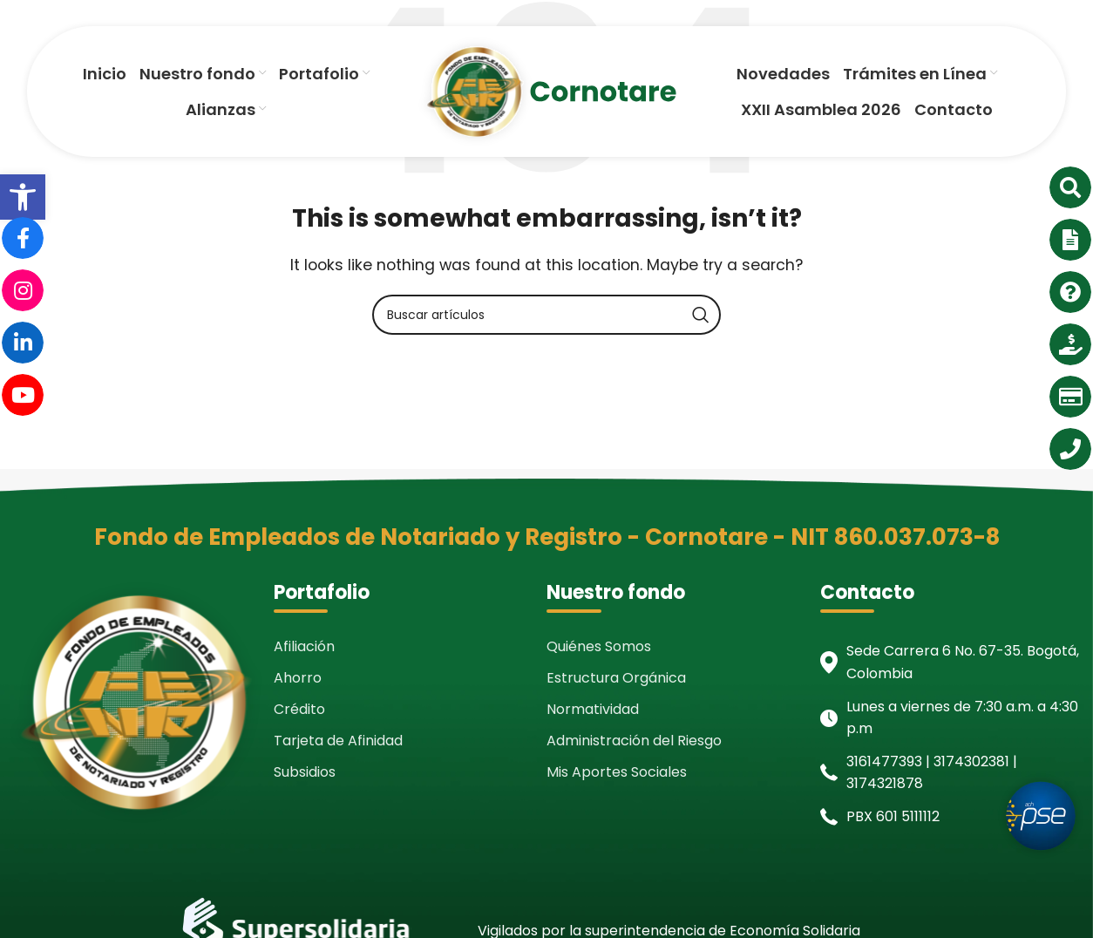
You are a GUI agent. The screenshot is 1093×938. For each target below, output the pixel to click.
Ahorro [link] (298, 678)
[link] (22, 197)
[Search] (546, 315)
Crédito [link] (299, 709)
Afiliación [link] (304, 646)
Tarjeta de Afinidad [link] (338, 741)
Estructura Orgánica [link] (616, 678)
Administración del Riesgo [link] (634, 741)
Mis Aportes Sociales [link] (616, 772)
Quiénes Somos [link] (598, 646)
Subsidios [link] (305, 772)
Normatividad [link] (592, 709)
